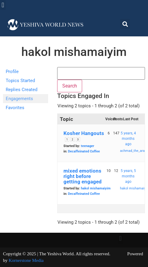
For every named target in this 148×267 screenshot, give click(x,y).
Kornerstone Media (26, 260)
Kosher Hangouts (83, 133)
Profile (12, 71)
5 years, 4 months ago (128, 138)
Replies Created (21, 89)
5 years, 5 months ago (128, 176)
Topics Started (20, 80)
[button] (3, 5)
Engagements (19, 98)
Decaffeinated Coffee (84, 151)
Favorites (15, 107)
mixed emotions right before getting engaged (82, 176)
